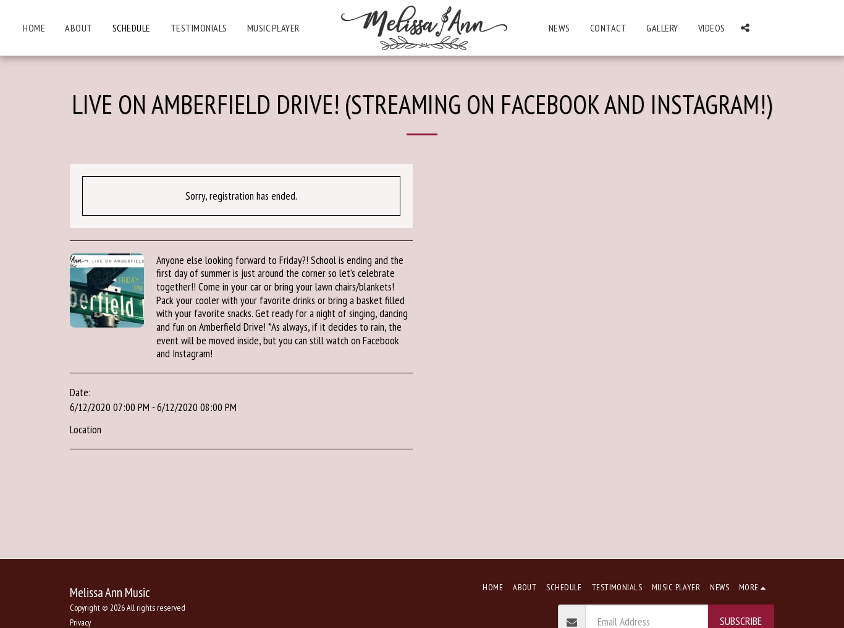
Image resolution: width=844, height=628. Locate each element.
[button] (745, 28)
